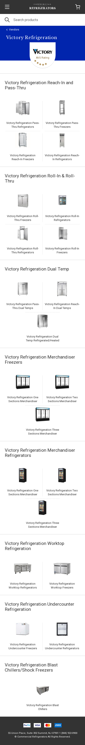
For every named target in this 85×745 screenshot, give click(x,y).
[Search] (42, 20)
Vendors (14, 29)
